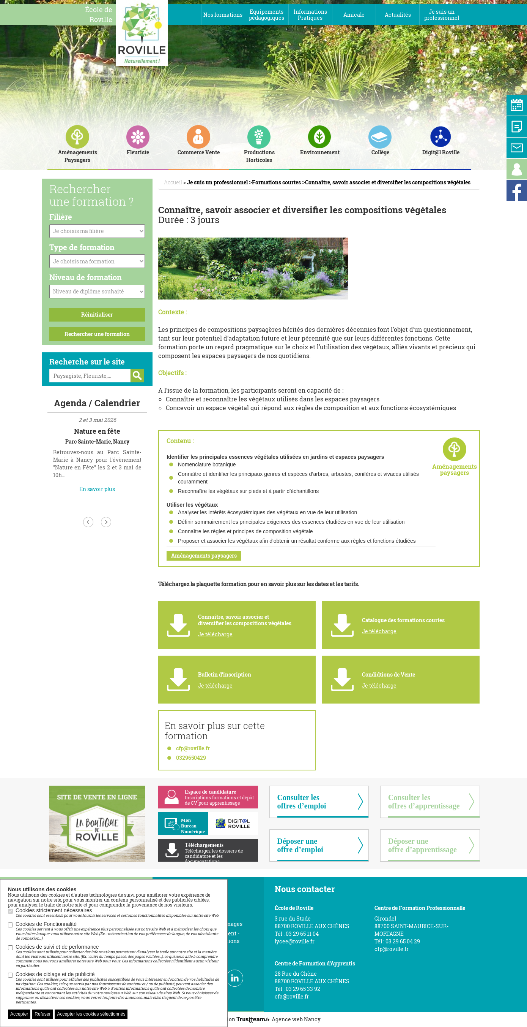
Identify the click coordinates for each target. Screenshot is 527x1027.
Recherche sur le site (87, 361)
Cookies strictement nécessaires (117, 912)
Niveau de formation (85, 277)
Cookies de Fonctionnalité (118, 931)
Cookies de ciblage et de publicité (118, 988)
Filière (60, 217)
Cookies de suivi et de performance (118, 956)
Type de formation (82, 247)
